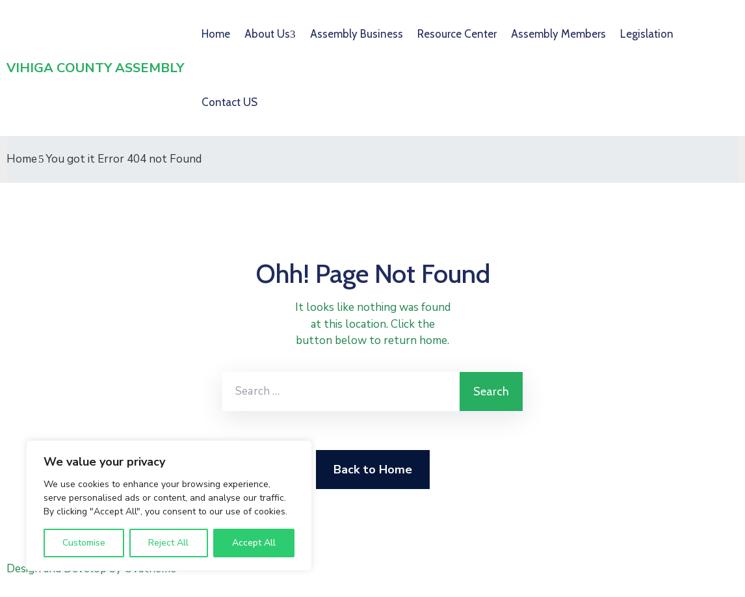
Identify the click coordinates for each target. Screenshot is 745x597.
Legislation (646, 33)
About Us (267, 33)
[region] (169, 505)
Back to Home (372, 469)
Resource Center (457, 33)
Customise (83, 543)
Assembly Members (558, 33)
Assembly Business (356, 33)
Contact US (229, 102)
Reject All (168, 543)
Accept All (254, 543)
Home (216, 33)
